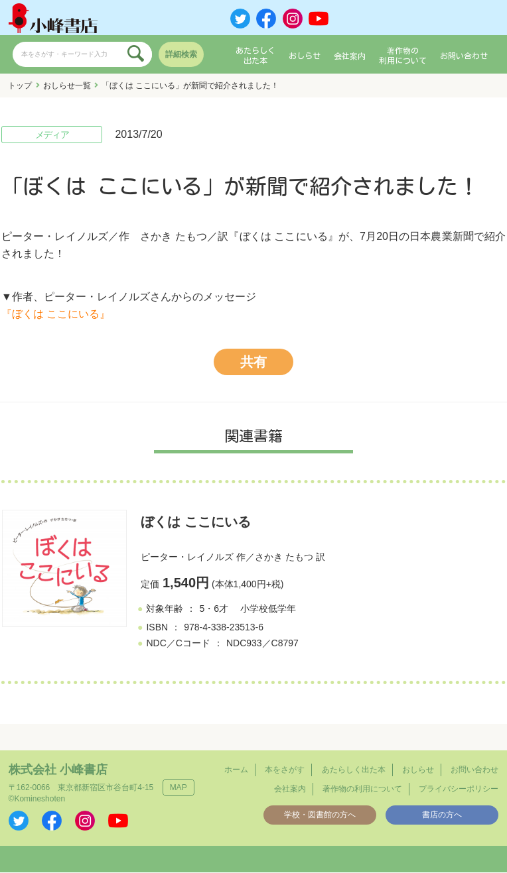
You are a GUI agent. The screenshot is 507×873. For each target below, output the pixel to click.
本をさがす (285, 769)
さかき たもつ (284, 557)
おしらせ (305, 56)
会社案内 (350, 56)
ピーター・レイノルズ (187, 557)
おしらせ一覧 (67, 85)
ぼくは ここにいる (196, 522)
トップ (20, 85)
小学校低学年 (268, 608)
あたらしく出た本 (255, 55)
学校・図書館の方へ (320, 814)
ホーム (236, 769)
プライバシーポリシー (458, 788)
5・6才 (213, 608)
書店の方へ (442, 814)
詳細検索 (181, 54)
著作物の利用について (403, 55)
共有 (253, 362)
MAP (178, 787)
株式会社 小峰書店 (58, 769)
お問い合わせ (464, 56)
